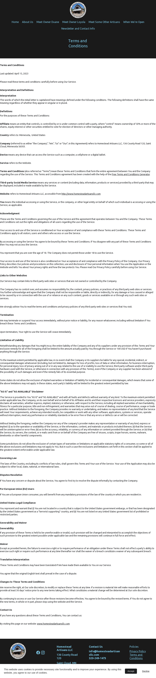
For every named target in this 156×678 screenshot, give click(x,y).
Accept (131, 671)
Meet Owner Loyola (73, 21)
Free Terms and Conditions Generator (131, 174)
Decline (145, 671)
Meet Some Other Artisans (104, 21)
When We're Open (133, 21)
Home (15, 21)
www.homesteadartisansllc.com (53, 623)
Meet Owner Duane (47, 21)
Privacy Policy (138, 651)
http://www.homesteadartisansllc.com (81, 194)
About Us (27, 21)
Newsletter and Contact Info (78, 28)
